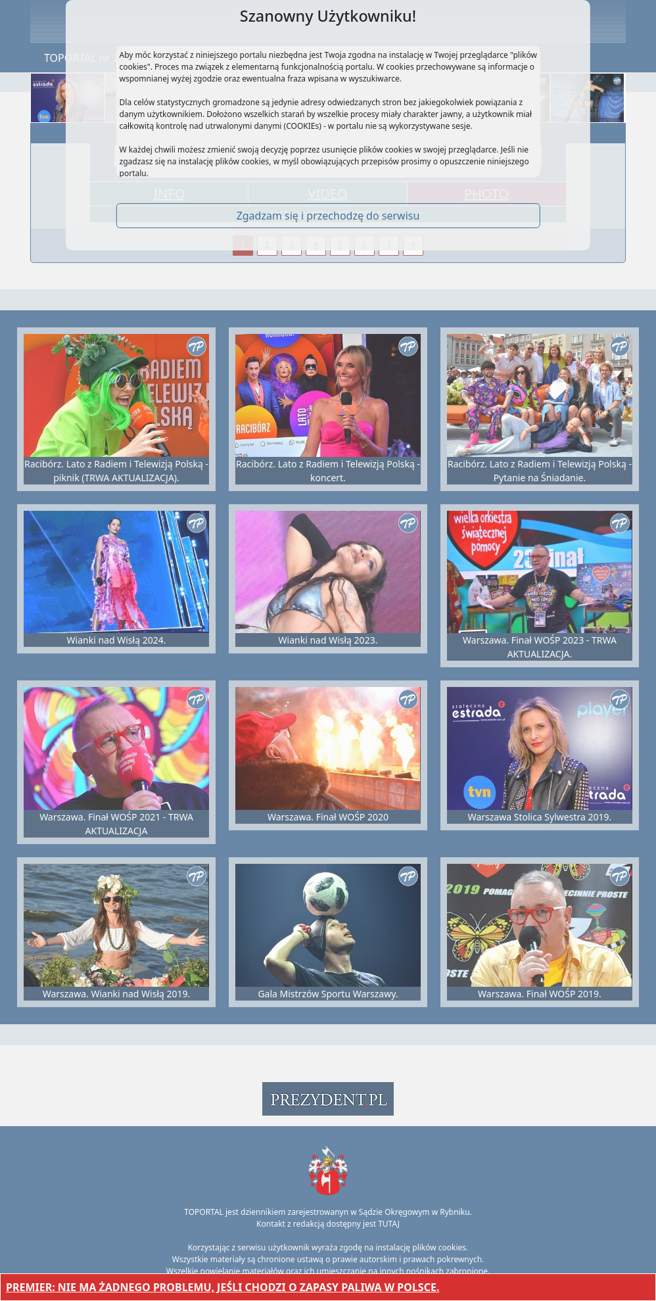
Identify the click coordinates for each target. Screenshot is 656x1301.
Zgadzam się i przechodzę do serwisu (328, 215)
